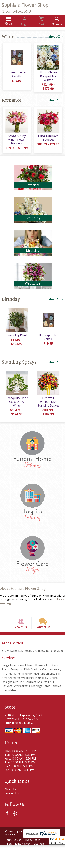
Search (53, 25)
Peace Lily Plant (16, 337)
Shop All (56, 37)
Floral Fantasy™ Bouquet (49, 140)
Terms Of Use (14, 846)
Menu (12, 24)
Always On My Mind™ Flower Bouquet (16, 142)
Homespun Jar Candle (16, 75)
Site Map (41, 850)
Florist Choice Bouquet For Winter (49, 77)
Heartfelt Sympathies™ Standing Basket (48, 404)
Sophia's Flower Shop (25, 5)
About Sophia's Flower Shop (23, 591)
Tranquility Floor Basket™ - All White (16, 404)
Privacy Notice (34, 846)
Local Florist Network (20, 850)
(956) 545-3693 (16, 11)
